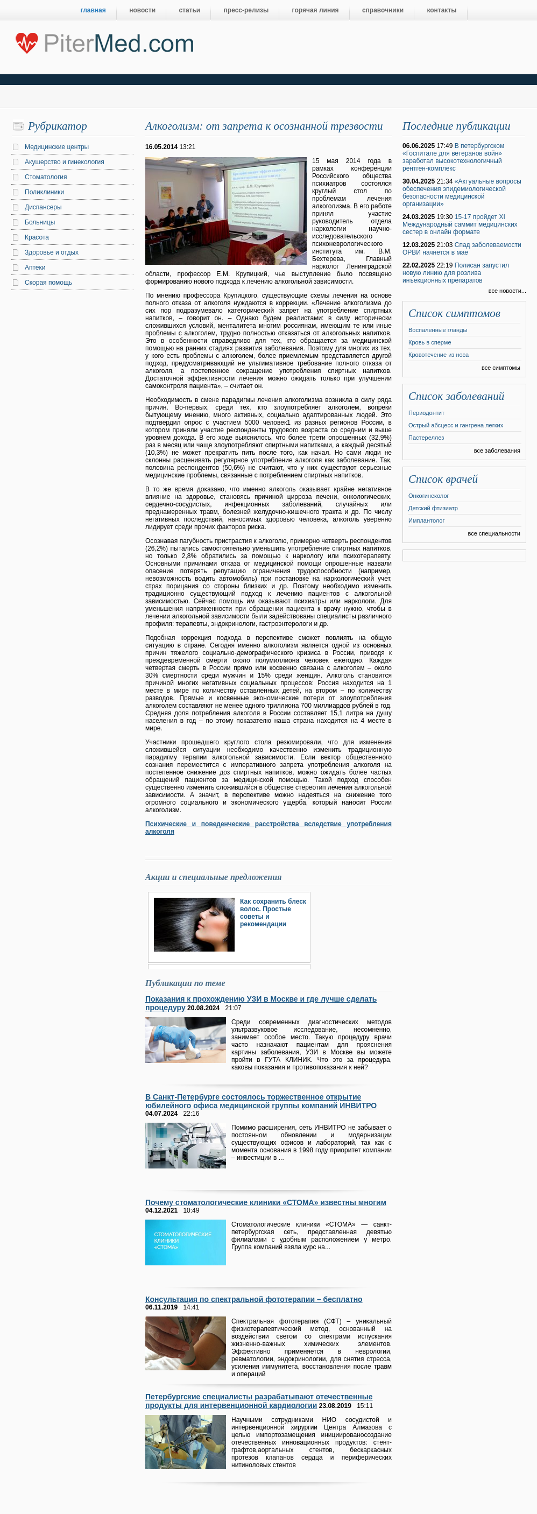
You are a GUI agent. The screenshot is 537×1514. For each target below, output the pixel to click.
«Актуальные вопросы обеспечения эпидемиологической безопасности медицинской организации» (461, 193)
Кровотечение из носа (438, 354)
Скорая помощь (48, 282)
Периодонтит (426, 413)
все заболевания (497, 450)
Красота (37, 237)
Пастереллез (426, 437)
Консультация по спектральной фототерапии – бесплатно (254, 1299)
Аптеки (35, 267)
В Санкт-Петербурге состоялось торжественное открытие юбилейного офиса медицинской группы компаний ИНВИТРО (261, 1101)
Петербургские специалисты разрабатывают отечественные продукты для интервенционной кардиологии (259, 1401)
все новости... (507, 290)
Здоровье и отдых (52, 252)
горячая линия (315, 10)
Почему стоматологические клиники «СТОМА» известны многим (265, 1202)
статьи (189, 10)
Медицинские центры (57, 147)
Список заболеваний (456, 396)
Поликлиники (44, 192)
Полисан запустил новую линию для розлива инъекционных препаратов (455, 273)
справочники (383, 10)
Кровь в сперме (429, 342)
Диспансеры (43, 207)
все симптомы (501, 367)
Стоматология (46, 177)
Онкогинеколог (428, 495)
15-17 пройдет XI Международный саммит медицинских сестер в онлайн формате (460, 224)
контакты (441, 10)
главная (93, 10)
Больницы (40, 222)
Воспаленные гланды (438, 330)
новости (142, 10)
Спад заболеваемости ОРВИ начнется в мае (461, 248)
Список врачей (443, 479)
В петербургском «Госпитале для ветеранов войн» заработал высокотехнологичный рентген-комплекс (453, 157)
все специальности (494, 533)
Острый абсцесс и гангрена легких (455, 425)
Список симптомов (454, 313)
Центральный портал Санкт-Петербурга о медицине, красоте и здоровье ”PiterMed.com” (103, 41)
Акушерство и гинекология (64, 162)
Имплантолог (426, 520)
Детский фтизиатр (433, 508)
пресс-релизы (246, 10)
